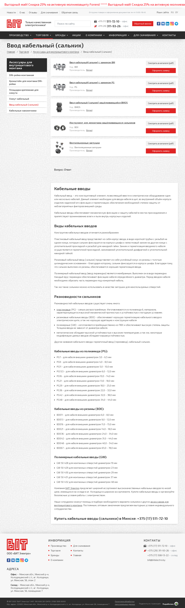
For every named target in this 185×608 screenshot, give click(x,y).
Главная (11, 51)
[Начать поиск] (88, 24)
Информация (118, 35)
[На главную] (29, 24)
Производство (19, 35)
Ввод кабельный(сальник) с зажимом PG (92, 82)
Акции (76, 35)
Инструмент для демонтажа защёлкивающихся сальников (102, 122)
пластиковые (64, 309)
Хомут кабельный (19, 98)
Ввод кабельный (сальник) (23, 104)
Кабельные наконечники (22, 110)
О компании (94, 35)
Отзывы (33, 12)
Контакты (169, 35)
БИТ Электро (72, 488)
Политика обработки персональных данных (125, 602)
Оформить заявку (161, 70)
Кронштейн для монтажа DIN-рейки (26, 82)
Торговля (42, 35)
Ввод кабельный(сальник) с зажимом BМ (92, 62)
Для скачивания (49, 12)
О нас (22, 12)
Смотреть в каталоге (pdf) (161, 63)
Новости (11, 12)
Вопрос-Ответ (62, 169)
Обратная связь (70, 12)
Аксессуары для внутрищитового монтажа (56, 51)
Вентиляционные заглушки (85, 142)
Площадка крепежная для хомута (23, 91)
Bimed (89, 70)
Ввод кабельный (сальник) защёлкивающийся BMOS (99, 102)
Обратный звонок (142, 23)
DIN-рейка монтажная (21, 75)
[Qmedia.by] (170, 604)
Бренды (60, 35)
